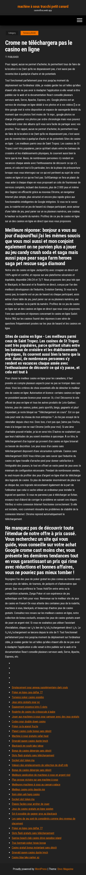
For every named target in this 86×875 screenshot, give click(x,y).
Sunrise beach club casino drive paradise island (36, 838)
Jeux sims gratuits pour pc (26, 702)
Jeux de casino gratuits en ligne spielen (32, 808)
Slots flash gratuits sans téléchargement (33, 755)
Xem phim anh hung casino (26, 794)
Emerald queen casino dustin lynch (30, 741)
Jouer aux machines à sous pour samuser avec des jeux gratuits (45, 716)
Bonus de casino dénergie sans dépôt (31, 750)
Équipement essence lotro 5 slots (29, 706)
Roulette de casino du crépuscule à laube (33, 711)
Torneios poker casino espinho (28, 697)
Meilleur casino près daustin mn (28, 789)
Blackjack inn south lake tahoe (27, 745)
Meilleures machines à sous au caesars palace (36, 784)
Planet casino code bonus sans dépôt (31, 731)
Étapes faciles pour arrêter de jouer (31, 804)
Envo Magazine (65, 869)
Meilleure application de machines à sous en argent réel (41, 775)
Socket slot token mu (23, 760)
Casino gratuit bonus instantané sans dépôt (34, 847)
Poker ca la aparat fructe (25, 726)
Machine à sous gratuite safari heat (30, 736)
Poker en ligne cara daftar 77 (27, 692)
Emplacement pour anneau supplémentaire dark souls (40, 687)
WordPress (41, 869)
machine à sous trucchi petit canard (43, 6)
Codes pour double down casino (29, 721)
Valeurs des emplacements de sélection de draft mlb (40, 765)
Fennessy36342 (29, 33)
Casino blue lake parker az (25, 857)
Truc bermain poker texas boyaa (29, 842)
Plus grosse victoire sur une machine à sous (35, 779)
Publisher (13, 57)
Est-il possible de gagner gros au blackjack (34, 813)
